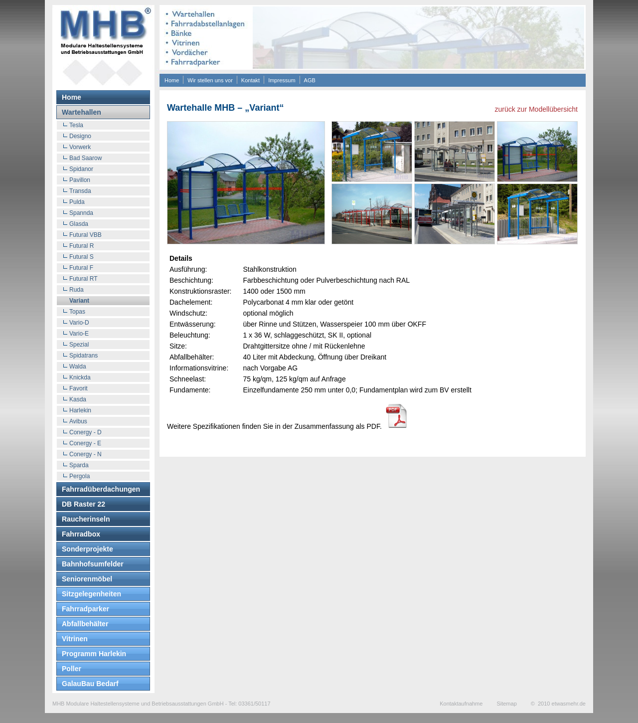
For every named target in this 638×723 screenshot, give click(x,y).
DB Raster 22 (83, 504)
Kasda (77, 399)
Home (171, 80)
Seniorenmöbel (87, 579)
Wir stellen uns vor (209, 80)
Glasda (78, 223)
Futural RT (83, 278)
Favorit (78, 388)
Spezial (79, 344)
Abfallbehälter (85, 624)
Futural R (81, 245)
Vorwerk (80, 147)
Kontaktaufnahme (461, 704)
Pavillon (79, 180)
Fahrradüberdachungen (101, 489)
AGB (310, 80)
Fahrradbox (81, 534)
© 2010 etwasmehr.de (558, 704)
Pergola (79, 476)
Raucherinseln (86, 519)
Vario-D (79, 322)
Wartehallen (81, 112)
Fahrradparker (85, 609)
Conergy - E (85, 443)
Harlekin (80, 410)
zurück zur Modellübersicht (536, 109)
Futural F (81, 267)
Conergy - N (85, 454)
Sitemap (506, 704)
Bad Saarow (85, 158)
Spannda (81, 212)
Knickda (80, 377)
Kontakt (250, 80)
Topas (77, 311)
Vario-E (79, 333)
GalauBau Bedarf (90, 684)
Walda (77, 366)
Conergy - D (85, 432)
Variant (79, 300)
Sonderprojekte (87, 549)
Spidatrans (83, 355)
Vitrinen (75, 639)
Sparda (79, 465)
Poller (71, 669)
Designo (80, 136)
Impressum (281, 80)
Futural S (81, 256)
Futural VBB (85, 234)
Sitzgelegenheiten (91, 594)
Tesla (76, 125)
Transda (80, 190)
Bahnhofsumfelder (93, 564)
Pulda (77, 201)
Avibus (78, 421)
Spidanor (81, 169)
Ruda (76, 289)
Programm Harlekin (94, 654)
